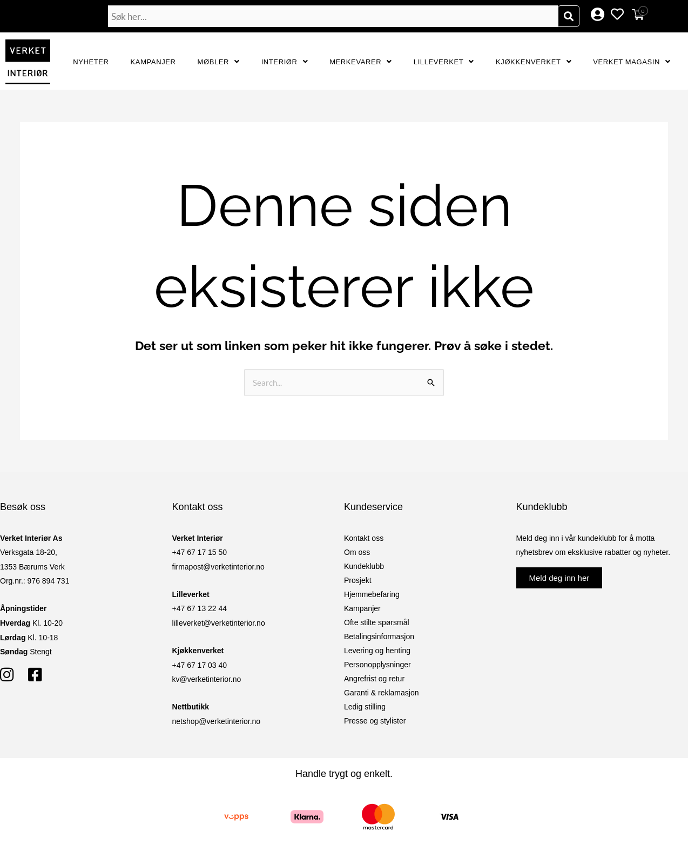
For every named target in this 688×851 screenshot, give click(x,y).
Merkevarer (360, 62)
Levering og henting (377, 650)
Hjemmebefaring (372, 594)
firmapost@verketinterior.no (218, 566)
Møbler (219, 62)
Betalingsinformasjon (379, 636)
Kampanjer (153, 62)
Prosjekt (358, 580)
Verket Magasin (631, 62)
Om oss (357, 552)
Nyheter (91, 62)
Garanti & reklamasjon (381, 692)
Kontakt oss (363, 538)
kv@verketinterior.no (206, 679)
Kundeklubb (364, 566)
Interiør (284, 62)
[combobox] (333, 16)
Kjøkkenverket (533, 62)
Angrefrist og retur (374, 678)
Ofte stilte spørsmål (376, 622)
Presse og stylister (375, 720)
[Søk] (568, 16)
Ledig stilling (365, 706)
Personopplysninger (377, 664)
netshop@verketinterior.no (216, 721)
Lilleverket (444, 62)
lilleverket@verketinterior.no (218, 623)
